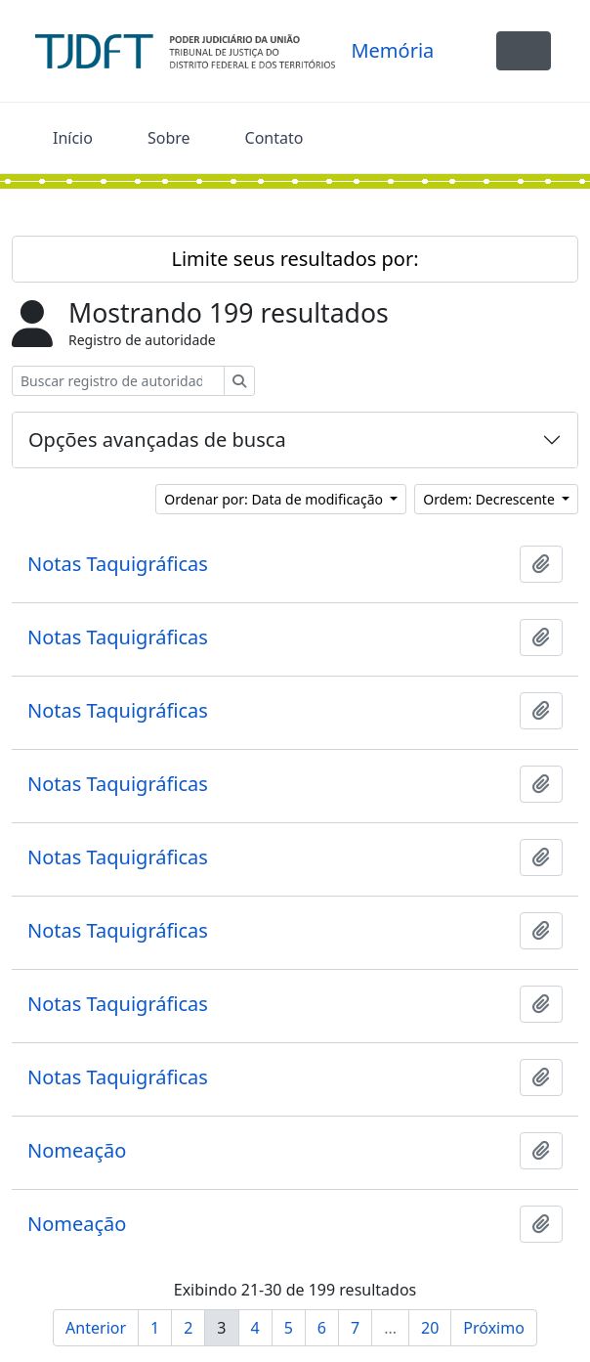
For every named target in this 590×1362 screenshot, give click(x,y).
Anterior (95, 1328)
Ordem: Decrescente (490, 499)
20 (430, 1328)
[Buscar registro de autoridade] (118, 381)
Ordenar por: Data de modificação (275, 499)
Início (73, 138)
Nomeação (76, 1151)
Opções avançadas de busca (157, 439)
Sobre (169, 138)
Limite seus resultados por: (294, 258)
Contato (274, 138)
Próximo (494, 1328)
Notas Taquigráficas (117, 564)
